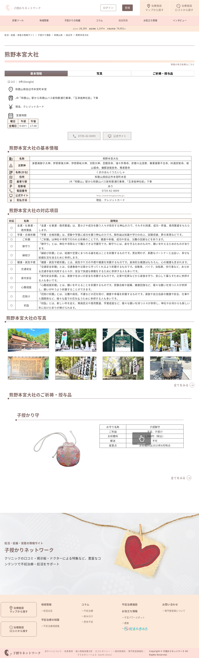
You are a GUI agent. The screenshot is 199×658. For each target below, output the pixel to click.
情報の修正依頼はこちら (182, 64)
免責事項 (68, 651)
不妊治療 (88, 610)
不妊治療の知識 (50, 619)
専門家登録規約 (135, 651)
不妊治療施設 (130, 604)
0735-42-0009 (81, 141)
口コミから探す (184, 8)
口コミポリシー (102, 651)
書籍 (126, 623)
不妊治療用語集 (51, 626)
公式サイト (120, 141)
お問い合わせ (170, 604)
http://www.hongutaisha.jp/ (110, 201)
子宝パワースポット (134, 617)
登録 (127, 7)
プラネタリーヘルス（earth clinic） (95, 654)
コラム (85, 604)
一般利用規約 (119, 651)
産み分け (88, 616)
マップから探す (154, 8)
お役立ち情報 (130, 611)
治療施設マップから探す (19, 609)
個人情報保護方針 (84, 651)
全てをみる (181, 391)
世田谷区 (48, 610)
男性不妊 (88, 621)
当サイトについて (53, 651)
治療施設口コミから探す (19, 629)
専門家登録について (175, 610)
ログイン (108, 7)
